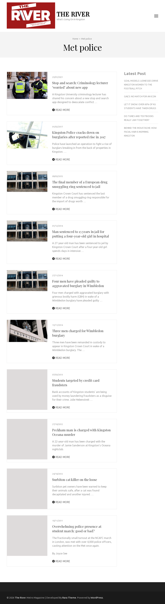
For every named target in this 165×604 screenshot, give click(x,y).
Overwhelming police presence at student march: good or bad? (76, 528)
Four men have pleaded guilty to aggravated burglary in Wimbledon (78, 283)
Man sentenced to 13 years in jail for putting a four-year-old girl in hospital (80, 233)
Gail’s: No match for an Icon (140, 96)
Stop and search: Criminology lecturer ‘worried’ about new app (80, 85)
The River (73, 14)
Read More (61, 109)
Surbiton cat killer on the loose (74, 479)
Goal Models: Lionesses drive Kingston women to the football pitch (141, 84)
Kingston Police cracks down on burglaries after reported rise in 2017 (79, 134)
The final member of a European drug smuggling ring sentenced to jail (79, 184)
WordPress (97, 597)
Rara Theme (69, 597)
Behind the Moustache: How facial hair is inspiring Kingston (140, 132)
